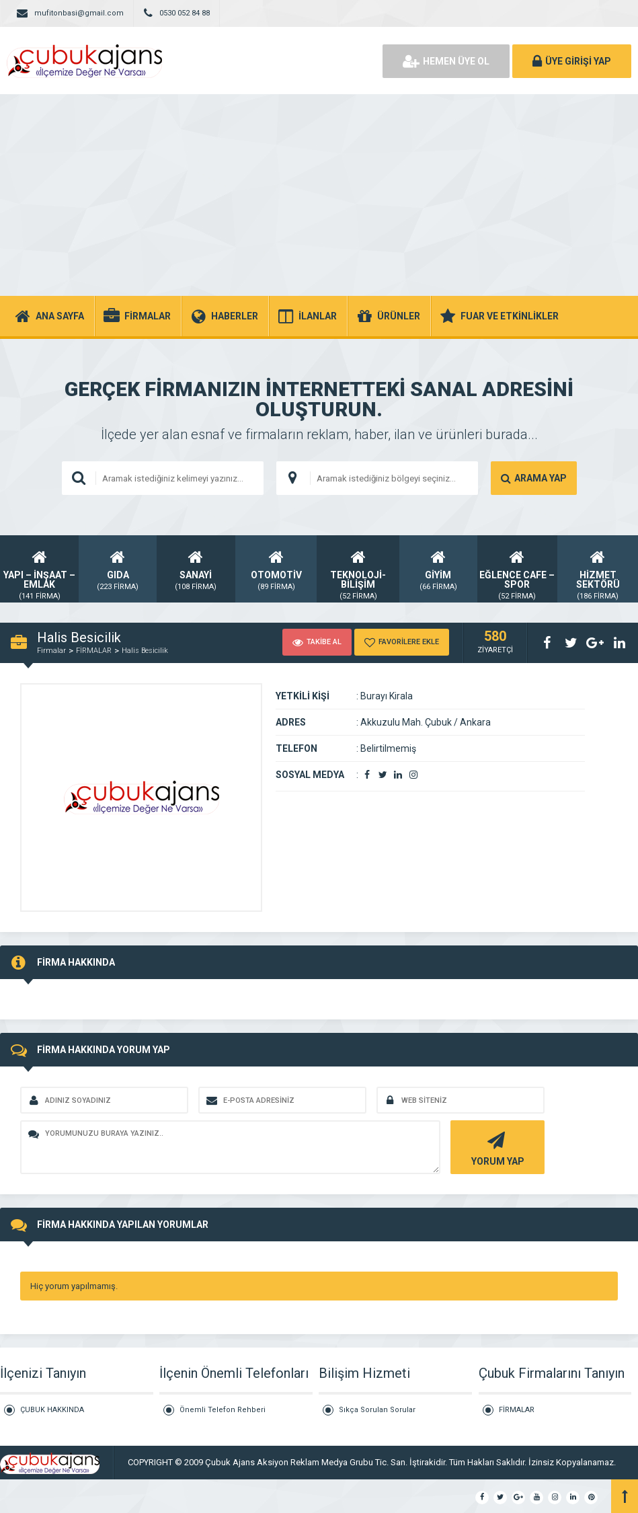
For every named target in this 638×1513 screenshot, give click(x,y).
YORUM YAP (496, 1147)
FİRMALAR (94, 650)
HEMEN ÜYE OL (446, 61)
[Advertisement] (319, 195)
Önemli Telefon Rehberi (223, 1409)
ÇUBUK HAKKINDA (52, 1409)
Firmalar (51, 650)
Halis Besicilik (145, 650)
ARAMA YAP (534, 478)
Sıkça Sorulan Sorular (377, 1409)
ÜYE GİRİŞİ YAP (571, 61)
